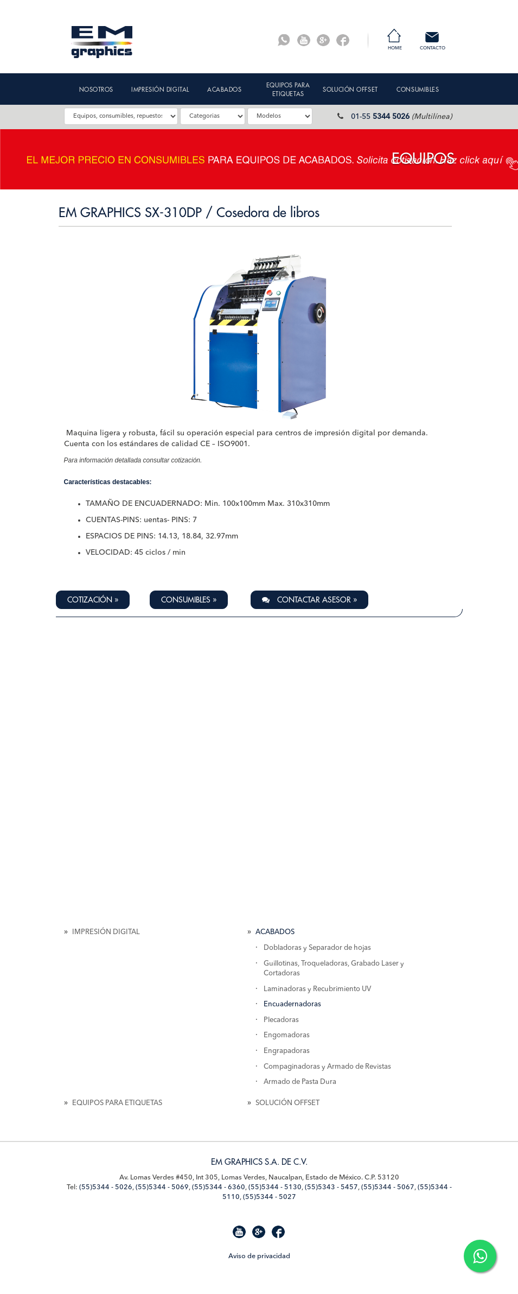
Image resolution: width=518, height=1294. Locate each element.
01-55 (380, 116)
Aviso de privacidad (259, 1256)
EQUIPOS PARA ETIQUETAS (117, 1103)
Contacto (432, 48)
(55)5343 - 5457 (331, 1187)
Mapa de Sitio (85, 1255)
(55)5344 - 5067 (387, 1187)
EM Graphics (102, 42)
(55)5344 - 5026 (105, 1187)
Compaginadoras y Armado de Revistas (327, 1066)
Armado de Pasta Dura (300, 1082)
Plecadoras (281, 1020)
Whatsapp (284, 40)
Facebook (342, 40)
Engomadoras (287, 1035)
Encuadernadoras (292, 1004)
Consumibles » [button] (188, 600)
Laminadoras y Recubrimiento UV (317, 989)
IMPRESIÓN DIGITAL (106, 932)
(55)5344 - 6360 (218, 1187)
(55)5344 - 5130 (275, 1187)
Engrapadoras (287, 1051)
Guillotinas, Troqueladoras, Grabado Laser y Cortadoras (334, 969)
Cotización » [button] (92, 600)
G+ (323, 40)
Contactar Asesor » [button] (309, 600)
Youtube (303, 40)
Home (395, 48)
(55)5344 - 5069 (162, 1187)
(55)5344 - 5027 (269, 1197)
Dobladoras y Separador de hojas (317, 948)
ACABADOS (275, 932)
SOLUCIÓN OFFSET (287, 1103)
